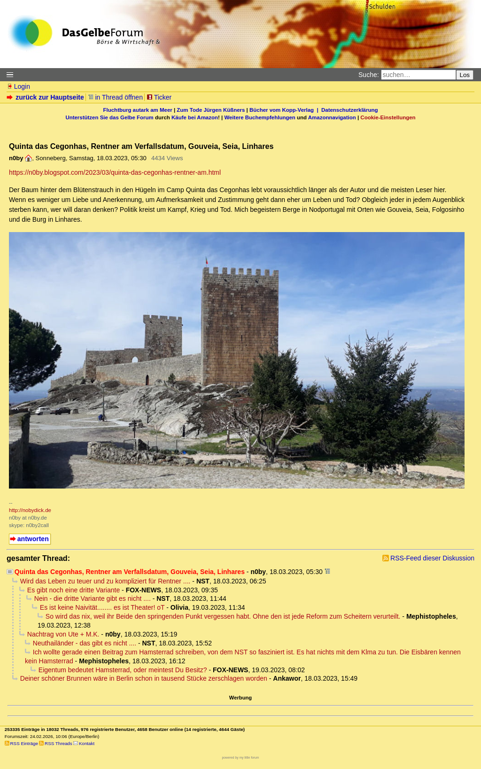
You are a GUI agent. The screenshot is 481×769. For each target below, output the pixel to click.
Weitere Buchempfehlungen (259, 117)
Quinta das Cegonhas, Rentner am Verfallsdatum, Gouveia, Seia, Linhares (130, 571)
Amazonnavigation (332, 117)
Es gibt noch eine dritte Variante (73, 590)
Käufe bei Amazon (194, 117)
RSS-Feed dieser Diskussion (432, 558)
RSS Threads (58, 743)
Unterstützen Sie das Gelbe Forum (109, 117)
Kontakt (86, 743)
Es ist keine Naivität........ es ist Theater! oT (102, 607)
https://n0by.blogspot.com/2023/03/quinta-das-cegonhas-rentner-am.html (115, 172)
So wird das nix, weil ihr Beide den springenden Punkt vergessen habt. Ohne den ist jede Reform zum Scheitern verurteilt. (223, 616)
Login (18, 86)
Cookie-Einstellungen (387, 117)
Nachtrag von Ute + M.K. (63, 634)
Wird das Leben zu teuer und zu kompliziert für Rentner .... (105, 581)
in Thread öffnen (115, 97)
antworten (33, 539)
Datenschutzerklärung (349, 110)
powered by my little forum (240, 757)
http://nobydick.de (30, 510)
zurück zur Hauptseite (46, 97)
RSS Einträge (24, 743)
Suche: (368, 74)
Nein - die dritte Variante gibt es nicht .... (92, 598)
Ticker (159, 97)
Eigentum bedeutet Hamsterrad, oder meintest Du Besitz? (123, 670)
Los (465, 74)
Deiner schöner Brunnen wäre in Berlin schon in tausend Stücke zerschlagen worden (143, 678)
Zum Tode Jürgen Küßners (211, 110)
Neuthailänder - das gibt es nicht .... (84, 643)
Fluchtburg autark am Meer (137, 110)
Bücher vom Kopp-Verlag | (285, 110)
